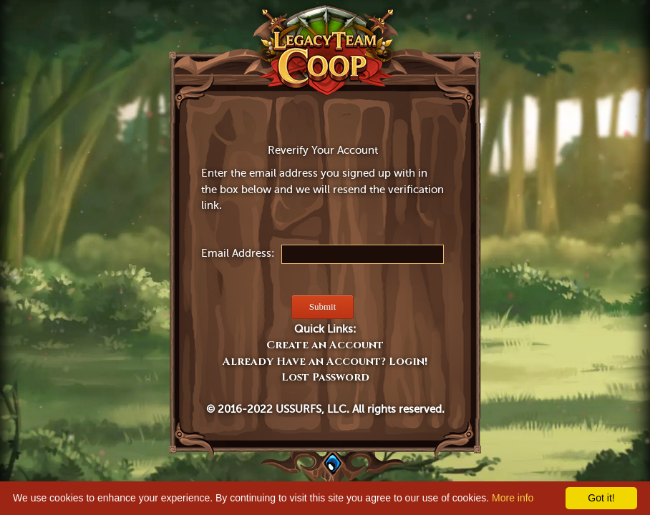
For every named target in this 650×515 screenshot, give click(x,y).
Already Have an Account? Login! (325, 361)
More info (512, 498)
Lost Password (325, 377)
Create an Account (325, 345)
